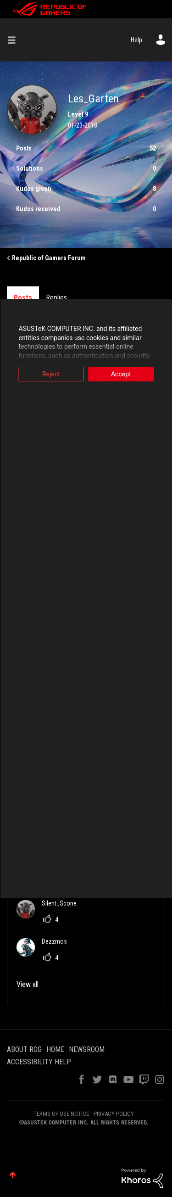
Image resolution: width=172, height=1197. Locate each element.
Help (136, 40)
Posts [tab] (23, 297)
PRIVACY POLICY (114, 1113)
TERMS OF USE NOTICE (61, 1113)
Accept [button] (121, 374)
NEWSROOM (87, 1049)
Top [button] (12, 1174)
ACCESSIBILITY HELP (39, 1061)
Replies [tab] (56, 297)
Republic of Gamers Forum (49, 258)
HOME (55, 1049)
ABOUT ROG (24, 1049)
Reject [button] (51, 374)
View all (28, 984)
